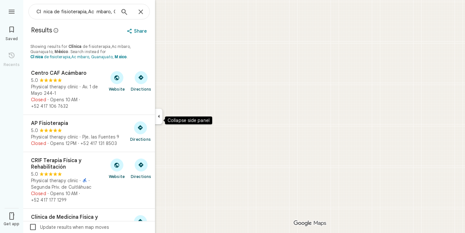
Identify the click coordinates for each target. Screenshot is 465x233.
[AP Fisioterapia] (89, 133)
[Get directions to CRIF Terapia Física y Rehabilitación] (141, 168)
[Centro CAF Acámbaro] (89, 90)
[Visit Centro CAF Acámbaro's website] (117, 81)
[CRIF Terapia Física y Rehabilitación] (89, 180)
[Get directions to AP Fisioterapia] (140, 131)
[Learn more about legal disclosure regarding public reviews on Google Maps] (56, 30)
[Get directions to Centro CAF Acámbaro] (141, 81)
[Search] (124, 12)
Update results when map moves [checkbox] (69, 227)
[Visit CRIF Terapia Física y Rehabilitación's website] (117, 168)
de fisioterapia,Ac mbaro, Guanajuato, (78, 56)
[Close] (141, 12)
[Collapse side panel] (158, 116)
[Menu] (11, 11)
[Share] (137, 31)
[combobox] (75, 12)
